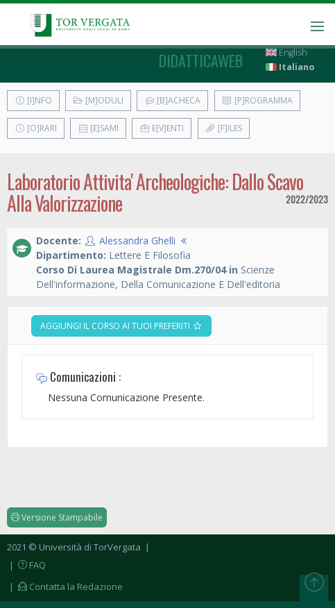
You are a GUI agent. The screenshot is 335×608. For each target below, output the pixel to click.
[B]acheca (172, 100)
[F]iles (223, 128)
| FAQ (26, 565)
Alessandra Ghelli (137, 240)
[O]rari (36, 128)
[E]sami (98, 128)
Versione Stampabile (57, 517)
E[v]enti (161, 128)
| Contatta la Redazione (65, 586)
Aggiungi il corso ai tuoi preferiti (121, 326)
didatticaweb (201, 60)
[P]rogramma (257, 100)
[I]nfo (33, 100)
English (286, 52)
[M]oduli (98, 100)
